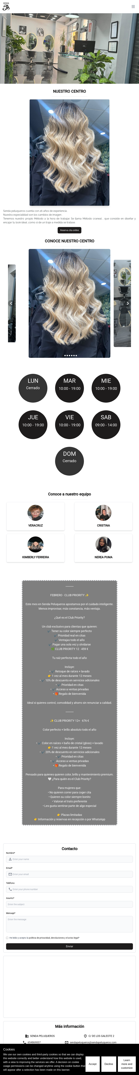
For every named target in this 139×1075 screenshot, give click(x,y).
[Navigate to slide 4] (69, 355)
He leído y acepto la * (44, 938)
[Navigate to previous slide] (11, 303)
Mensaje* (10, 913)
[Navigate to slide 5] (71, 355)
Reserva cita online (69, 230)
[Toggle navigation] (133, 6)
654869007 (34, 1042)
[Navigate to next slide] (128, 303)
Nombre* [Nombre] (10, 853)
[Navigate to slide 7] (76, 355)
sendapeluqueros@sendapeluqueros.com (93, 1042)
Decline (109, 1064)
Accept (93, 1064)
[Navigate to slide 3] (67, 355)
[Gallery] (69, 303)
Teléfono (10, 883)
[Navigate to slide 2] (65, 355)
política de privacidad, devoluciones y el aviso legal (53, 938)
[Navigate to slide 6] (74, 355)
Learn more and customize (127, 1064)
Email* (9, 868)
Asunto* (10, 898)
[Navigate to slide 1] (62, 355)
